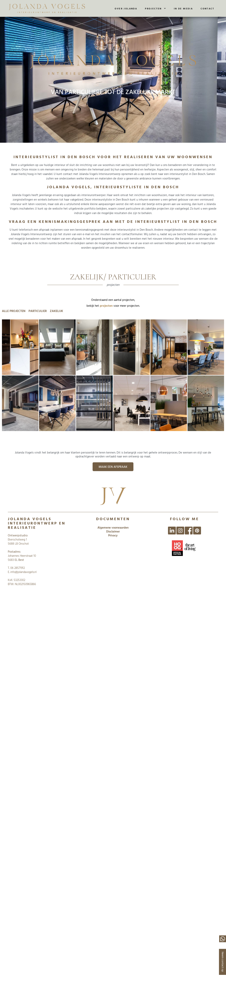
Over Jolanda (126, 8)
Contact (207, 8)
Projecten (155, 8)
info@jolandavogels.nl (23, 572)
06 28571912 (17, 568)
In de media (183, 8)
